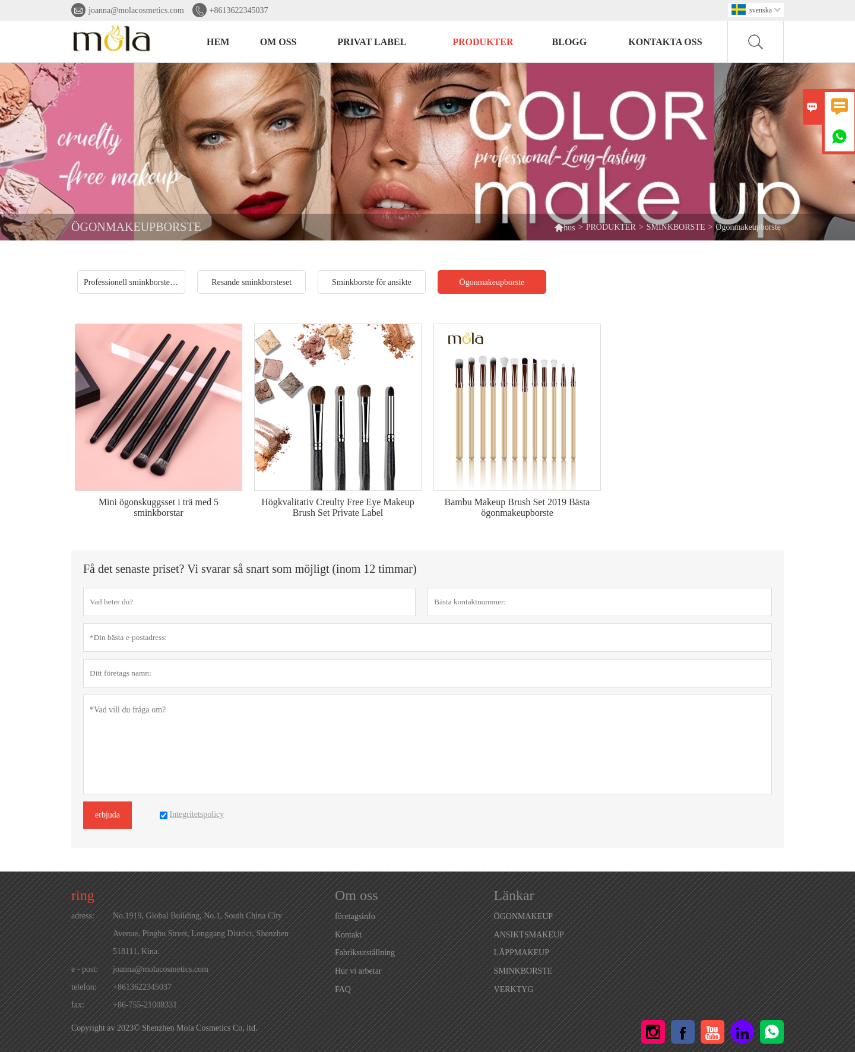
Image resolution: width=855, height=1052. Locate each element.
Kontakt (348, 934)
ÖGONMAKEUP (523, 916)
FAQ (343, 989)
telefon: (84, 987)
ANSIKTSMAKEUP (529, 934)
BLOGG (569, 42)
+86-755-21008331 (145, 1004)
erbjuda (107, 814)
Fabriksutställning (365, 952)
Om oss (278, 42)
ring (82, 895)
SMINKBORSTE (676, 227)
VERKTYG (514, 989)
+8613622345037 (239, 10)
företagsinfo (355, 916)
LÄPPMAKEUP (521, 952)
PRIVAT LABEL (371, 42)
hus (564, 227)
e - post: (84, 969)
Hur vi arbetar (358, 971)
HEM (218, 42)
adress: (82, 915)
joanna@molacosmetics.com (136, 10)
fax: (77, 1004)
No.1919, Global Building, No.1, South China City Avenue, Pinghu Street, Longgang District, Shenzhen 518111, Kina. (201, 933)
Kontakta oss (665, 42)
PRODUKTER (482, 42)
